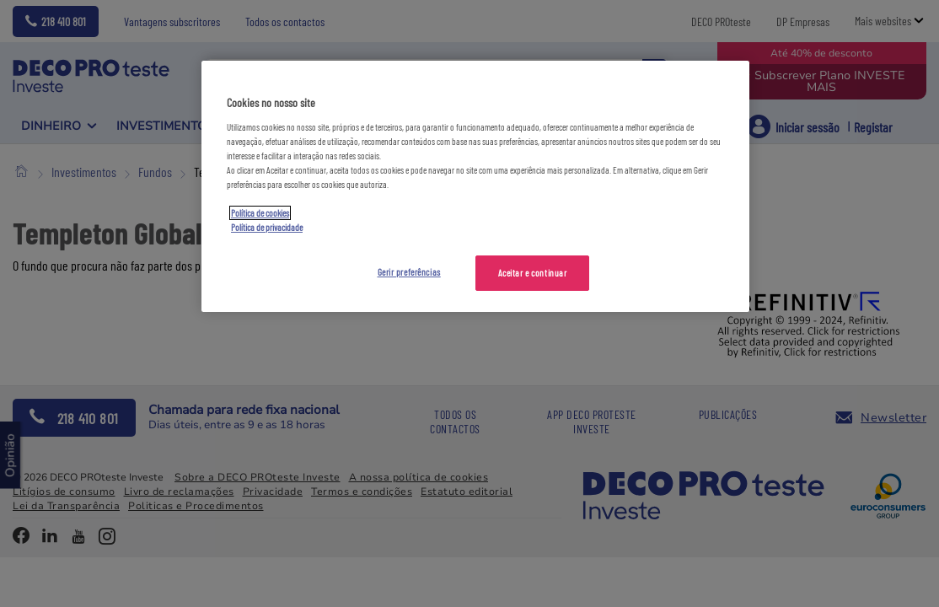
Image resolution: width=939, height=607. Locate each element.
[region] (475, 186)
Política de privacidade (267, 227)
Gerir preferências (409, 271)
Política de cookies (260, 212)
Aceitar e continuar (532, 272)
